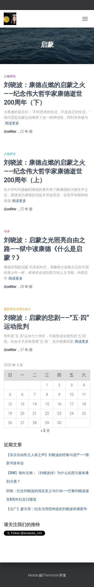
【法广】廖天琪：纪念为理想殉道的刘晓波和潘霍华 (46, 509)
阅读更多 (12, 123)
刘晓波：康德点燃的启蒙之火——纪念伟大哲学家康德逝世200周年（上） (44, 171)
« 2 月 (45, 431)
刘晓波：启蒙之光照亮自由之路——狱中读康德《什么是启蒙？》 (44, 249)
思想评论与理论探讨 (17, 309)
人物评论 (10, 76)
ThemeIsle (51, 575)
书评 (7, 231)
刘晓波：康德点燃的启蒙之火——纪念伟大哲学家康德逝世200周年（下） (44, 93)
